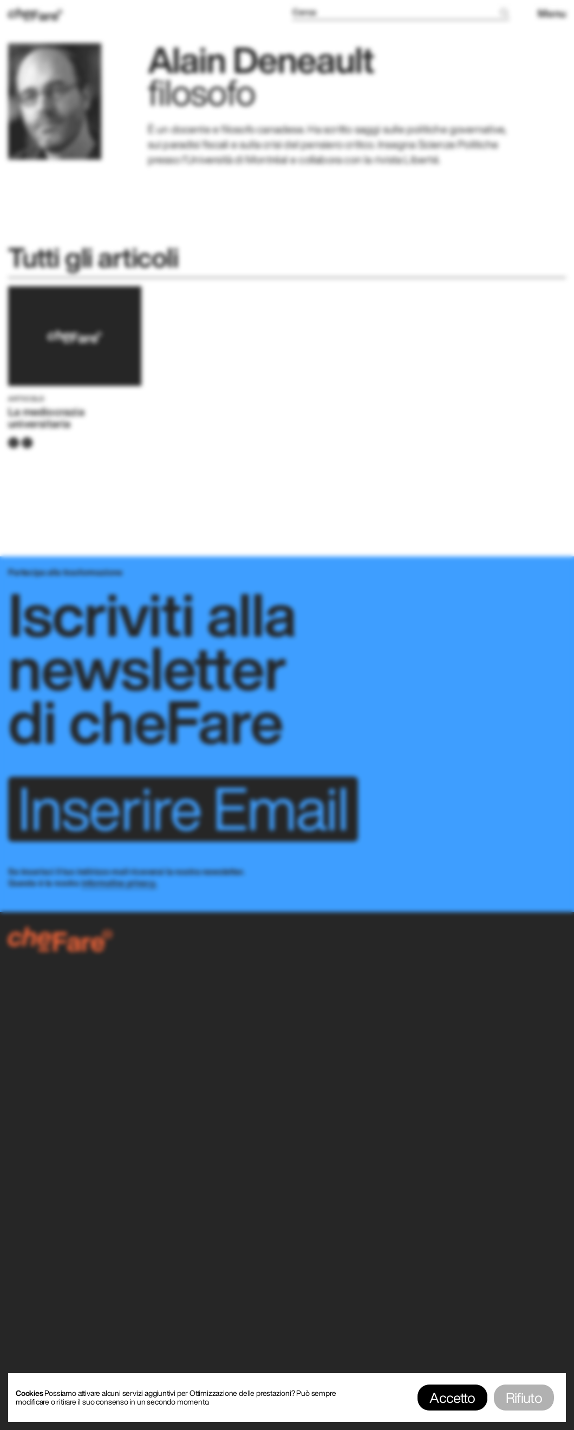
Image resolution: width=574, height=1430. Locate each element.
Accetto (452, 1397)
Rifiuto (524, 1397)
